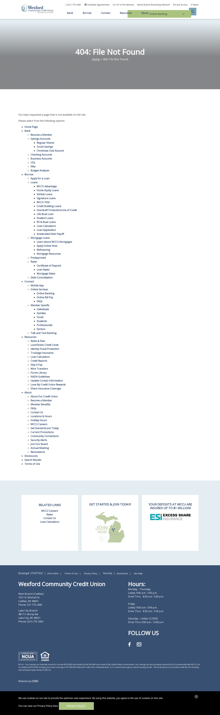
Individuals (43, 309)
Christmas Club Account (50, 150)
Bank (27, 131)
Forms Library (39, 372)
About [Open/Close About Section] (145, 13)
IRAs (33, 166)
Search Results (32, 460)
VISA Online (53, 573)
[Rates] (195, 4)
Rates (34, 261)
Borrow (28, 174)
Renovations (38, 452)
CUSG (35, 681)
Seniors (41, 329)
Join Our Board (39, 444)
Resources (30, 337)
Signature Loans (46, 198)
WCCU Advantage (47, 186)
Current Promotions (42, 432)
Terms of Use (32, 464)
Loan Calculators (46, 226)
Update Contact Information (47, 380)
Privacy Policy (76, 705)
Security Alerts (39, 440)
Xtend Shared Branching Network (153, 4)
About (27, 392)
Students (42, 321)
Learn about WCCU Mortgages (54, 242)
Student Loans (45, 218)
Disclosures (31, 456)
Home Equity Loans (48, 190)
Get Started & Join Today (45, 428)
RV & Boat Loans (46, 222)
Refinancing (43, 249)
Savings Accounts (40, 138)
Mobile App (37, 285)
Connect (29, 281)
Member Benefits (40, 404)
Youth (40, 317)
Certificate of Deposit (49, 265)
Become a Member (41, 134)
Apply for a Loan (40, 178)
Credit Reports (39, 360)
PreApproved (38, 257)
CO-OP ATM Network (123, 4)
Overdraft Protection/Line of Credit (57, 210)
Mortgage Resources (49, 253)
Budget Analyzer (40, 170)
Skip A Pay (36, 364)
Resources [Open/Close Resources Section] (126, 13)
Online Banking (45, 293)
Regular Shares (45, 142)
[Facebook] (130, 644)
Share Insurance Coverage (46, 388)
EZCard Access (180, 4)
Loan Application (46, 230)
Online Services (39, 289)
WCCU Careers (39, 424)
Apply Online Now (47, 245)
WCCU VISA (43, 202)
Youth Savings (45, 146)
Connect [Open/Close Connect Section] (105, 13)
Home (96, 59)
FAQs (39, 301)
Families (41, 313)
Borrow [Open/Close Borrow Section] (86, 13)
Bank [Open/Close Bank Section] (70, 13)
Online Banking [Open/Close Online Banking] (172, 13)
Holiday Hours (39, 420)
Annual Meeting (40, 448)
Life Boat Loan (45, 214)
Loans (34, 182)
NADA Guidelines (40, 376)
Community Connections (45, 436)
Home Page (31, 127)
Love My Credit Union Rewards (48, 384)
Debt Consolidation (42, 277)
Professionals (44, 325)
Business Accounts (41, 158)
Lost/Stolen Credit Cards (45, 345)
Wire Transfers (39, 368)
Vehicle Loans (44, 194)
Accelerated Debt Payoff (50, 234)
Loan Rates (43, 269)
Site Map (138, 573)
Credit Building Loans (49, 206)
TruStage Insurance (42, 353)
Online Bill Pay (45, 297)
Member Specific (40, 305)
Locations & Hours (41, 416)
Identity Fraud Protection (45, 349)
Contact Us (37, 412)
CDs (33, 162)
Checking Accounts (41, 154)
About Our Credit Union (44, 396)
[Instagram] (139, 644)
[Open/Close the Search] (195, 13)
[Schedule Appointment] (97, 4)
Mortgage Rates (46, 273)
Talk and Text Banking (44, 333)
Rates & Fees (38, 341)
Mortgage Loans (40, 238)
